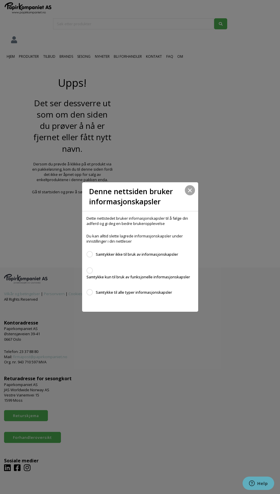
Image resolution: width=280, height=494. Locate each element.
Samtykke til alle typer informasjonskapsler (134, 292)
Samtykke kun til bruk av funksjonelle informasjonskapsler (138, 277)
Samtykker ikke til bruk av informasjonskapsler (137, 254)
